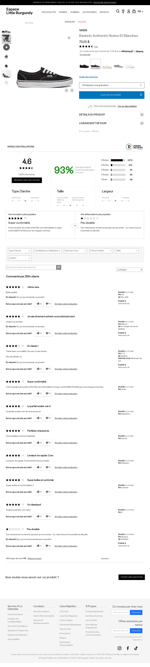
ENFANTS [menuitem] (104, 12)
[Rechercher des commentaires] (58, 267)
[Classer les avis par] (129, 270)
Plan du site (65, 629)
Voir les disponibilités (127, 106)
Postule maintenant (94, 611)
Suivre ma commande (44, 616)
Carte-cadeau (66, 620)
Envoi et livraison (41, 611)
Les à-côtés (91, 620)
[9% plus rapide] (47, 546)
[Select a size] (111, 85)
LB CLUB (64, 611)
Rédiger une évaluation (27, 180)
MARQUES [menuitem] (70, 22)
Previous (6, 31)
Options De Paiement (17, 635)
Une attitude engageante (91, 626)
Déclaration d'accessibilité (66, 643)
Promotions (65, 633)
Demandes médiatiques (70, 624)
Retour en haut (34, 558)
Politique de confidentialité (14, 620)
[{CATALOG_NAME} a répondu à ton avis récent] (38, 304)
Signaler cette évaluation (66, 304)
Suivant (105, 558)
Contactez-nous (15, 614)
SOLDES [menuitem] (82, 22)
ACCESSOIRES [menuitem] (89, 12)
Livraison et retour (111, 123)
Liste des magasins (68, 616)
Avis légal (42, 658)
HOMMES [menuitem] (74, 12)
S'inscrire (136, 612)
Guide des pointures (88, 77)
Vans (83, 30)
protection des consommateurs (93, 633)
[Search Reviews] (33, 267)
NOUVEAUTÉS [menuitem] (49, 12)
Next (6, 82)
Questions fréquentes (18, 630)
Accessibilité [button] (13, 639)
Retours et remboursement (41, 621)
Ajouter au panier (121, 95)
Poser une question (132, 577)
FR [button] (140, 11)
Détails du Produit (111, 114)
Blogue (63, 638)
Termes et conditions (17, 626)
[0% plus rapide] (47, 304)
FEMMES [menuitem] (63, 12)
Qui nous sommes (94, 616)
